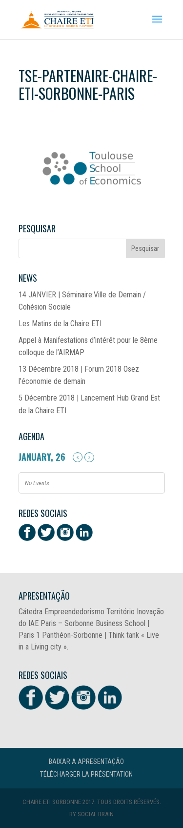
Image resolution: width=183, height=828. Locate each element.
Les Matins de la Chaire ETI (60, 323)
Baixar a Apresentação (86, 761)
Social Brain (96, 814)
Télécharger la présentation (86, 774)
